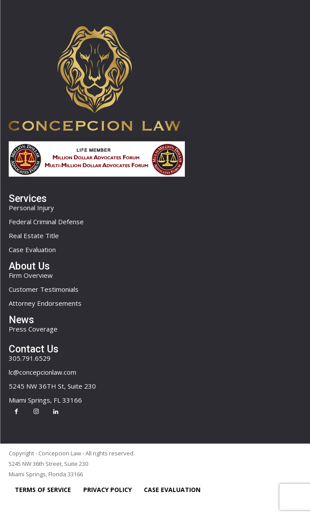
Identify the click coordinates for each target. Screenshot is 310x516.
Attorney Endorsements (45, 303)
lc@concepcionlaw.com (42, 372)
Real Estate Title (34, 235)
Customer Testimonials (43, 289)
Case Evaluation (32, 249)
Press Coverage (33, 329)
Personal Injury (31, 207)
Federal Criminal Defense (46, 221)
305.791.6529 (30, 358)
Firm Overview (31, 275)
